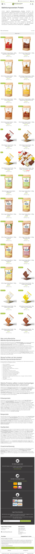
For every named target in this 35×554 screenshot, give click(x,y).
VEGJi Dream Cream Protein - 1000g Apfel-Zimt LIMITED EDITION (8, 54)
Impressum (3, 545)
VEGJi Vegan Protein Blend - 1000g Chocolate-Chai (26, 238)
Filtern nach (17, 33)
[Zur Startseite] (17, 4)
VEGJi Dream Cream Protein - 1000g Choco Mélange (26, 54)
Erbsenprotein (22, 15)
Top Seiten (3, 536)
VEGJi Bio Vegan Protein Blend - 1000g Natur (8, 192)
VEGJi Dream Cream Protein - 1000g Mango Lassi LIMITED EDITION (26, 100)
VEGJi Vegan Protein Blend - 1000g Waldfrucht (26, 261)
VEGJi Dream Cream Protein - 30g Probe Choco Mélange (26, 284)
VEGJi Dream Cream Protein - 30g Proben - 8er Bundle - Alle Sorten (26, 169)
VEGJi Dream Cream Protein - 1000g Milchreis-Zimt (8, 123)
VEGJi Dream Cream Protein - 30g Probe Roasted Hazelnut (26, 330)
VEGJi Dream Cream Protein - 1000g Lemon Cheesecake (8, 100)
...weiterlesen (27, 24)
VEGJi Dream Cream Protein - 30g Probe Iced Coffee (26, 146)
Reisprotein (16, 15)
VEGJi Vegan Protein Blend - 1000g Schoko (8, 215)
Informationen (21, 526)
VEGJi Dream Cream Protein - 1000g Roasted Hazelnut (26, 123)
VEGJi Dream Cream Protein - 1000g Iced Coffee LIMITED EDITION (26, 77)
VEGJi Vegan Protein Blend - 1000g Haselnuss (8, 238)
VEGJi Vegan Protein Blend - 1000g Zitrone (8, 284)
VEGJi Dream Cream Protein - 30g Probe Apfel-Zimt (8, 146)
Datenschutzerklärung (4, 543)
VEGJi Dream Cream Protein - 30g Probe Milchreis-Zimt (8, 330)
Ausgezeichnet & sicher (26, 536)
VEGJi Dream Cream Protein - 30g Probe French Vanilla (8, 307)
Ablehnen (9, 550)
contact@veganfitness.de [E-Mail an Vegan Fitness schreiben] (7, 531)
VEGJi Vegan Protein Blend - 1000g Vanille (26, 215)
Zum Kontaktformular (17, 468)
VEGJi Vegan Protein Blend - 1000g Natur (26, 192)
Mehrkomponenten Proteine (18, 11)
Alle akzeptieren (17, 547)
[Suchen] (4, 4)
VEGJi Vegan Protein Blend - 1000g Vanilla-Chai (8, 261)
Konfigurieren (25, 550)
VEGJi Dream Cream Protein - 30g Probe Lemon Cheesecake (26, 307)
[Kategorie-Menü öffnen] (2, 4)
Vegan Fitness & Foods (6, 526)
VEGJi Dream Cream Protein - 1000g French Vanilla (8, 77)
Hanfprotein (30, 15)
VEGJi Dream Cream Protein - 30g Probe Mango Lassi (8, 169)
